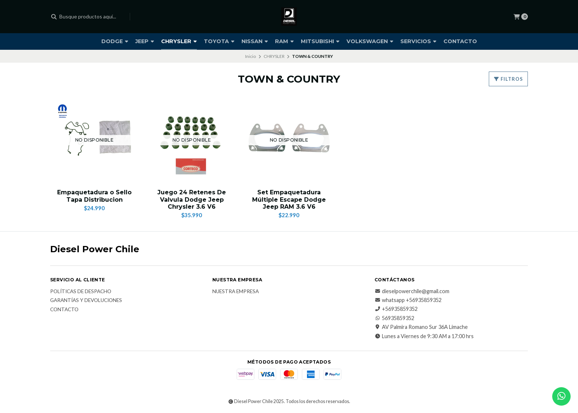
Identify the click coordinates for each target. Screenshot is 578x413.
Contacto (64, 309)
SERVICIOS (418, 41)
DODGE (114, 41)
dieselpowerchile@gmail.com (412, 291)
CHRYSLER (179, 41)
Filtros (508, 79)
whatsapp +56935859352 (408, 300)
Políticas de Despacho (80, 291)
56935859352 (394, 318)
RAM (284, 41)
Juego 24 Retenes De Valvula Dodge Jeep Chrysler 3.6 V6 (191, 199)
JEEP (144, 41)
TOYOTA (219, 41)
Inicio (250, 56)
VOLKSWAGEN (370, 41)
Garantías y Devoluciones (86, 300)
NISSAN (254, 41)
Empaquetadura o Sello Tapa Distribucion (94, 196)
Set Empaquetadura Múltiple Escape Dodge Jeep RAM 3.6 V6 (289, 199)
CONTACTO (460, 41)
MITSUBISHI (320, 41)
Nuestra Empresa (235, 291)
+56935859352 (396, 309)
